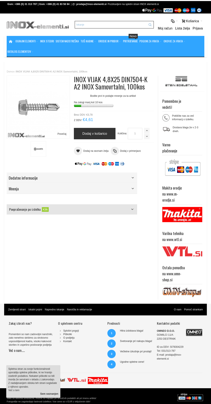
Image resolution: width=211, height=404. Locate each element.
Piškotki (67, 334)
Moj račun (165, 28)
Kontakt (67, 341)
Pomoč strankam (193, 309)
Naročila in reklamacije (79, 309)
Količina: (122, 133)
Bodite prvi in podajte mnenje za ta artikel (113, 95)
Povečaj (61, 133)
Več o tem (13, 390)
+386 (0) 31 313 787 (26, 4)
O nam (177, 309)
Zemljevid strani (17, 309)
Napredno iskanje (54, 309)
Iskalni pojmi (35, 309)
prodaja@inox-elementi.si (91, 4)
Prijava (198, 28)
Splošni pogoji (71, 330)
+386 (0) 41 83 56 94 (58, 4)
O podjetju (69, 337)
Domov (11, 71)
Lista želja (182, 28)
